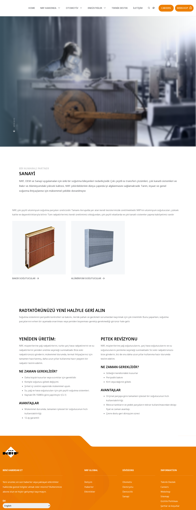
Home (31, 8)
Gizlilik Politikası (169, 501)
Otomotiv (127, 482)
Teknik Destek (120, 8)
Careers (165, 486)
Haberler (89, 486)
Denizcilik (127, 491)
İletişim (138, 8)
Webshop (165, 491)
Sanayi (125, 496)
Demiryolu (127, 486)
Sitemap (165, 496)
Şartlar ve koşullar (170, 505)
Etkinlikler (89, 491)
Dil (4, 501)
